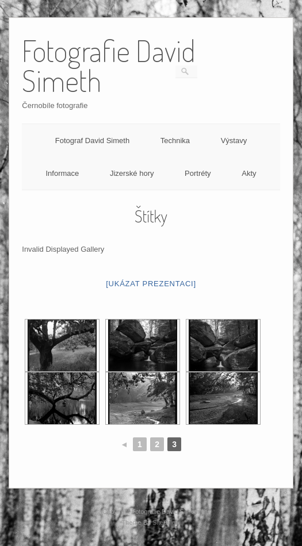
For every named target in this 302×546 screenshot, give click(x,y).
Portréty (198, 173)
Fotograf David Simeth (92, 140)
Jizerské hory (132, 173)
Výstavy (234, 140)
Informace (62, 173)
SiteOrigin (166, 522)
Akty (249, 173)
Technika (175, 140)
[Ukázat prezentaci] (151, 283)
